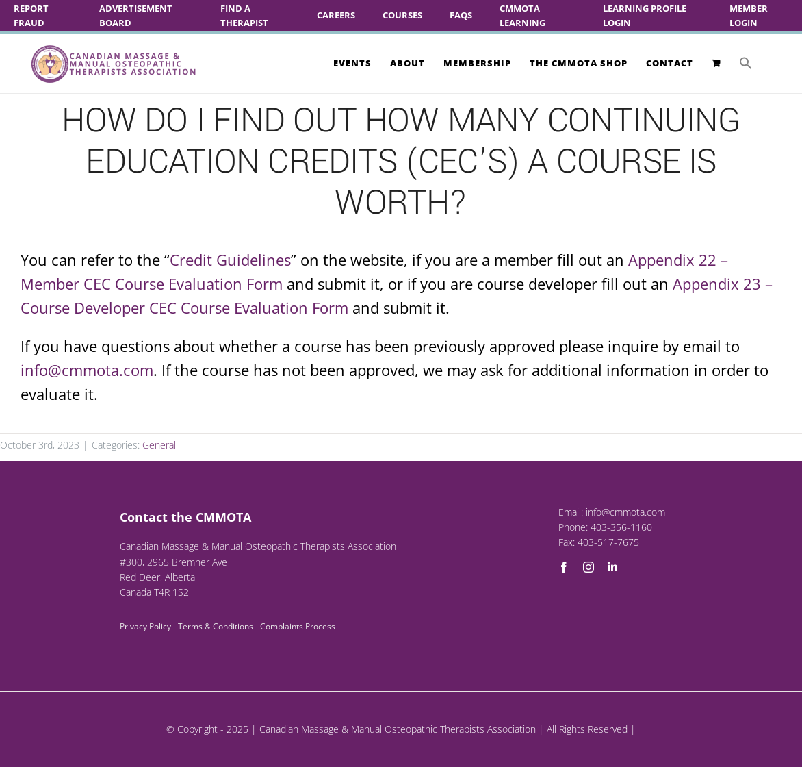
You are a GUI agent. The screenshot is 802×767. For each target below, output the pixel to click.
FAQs (461, 15)
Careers (336, 15)
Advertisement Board (135, 15)
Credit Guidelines (230, 259)
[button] (746, 63)
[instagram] (588, 567)
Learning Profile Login (644, 15)
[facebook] (563, 567)
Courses (402, 15)
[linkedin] (612, 567)
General (159, 444)
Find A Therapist (244, 15)
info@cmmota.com (87, 370)
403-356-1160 (621, 526)
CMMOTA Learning (522, 15)
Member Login (748, 15)
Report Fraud (31, 15)
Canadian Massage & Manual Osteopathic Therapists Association (397, 728)
